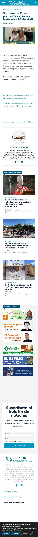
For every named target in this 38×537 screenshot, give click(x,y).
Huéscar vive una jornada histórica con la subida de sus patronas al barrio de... (17, 245)
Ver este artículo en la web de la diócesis (18, 122)
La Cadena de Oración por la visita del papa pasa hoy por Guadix (18, 287)
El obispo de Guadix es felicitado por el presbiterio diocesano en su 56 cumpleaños (18, 203)
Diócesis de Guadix (12, 9)
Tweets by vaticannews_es (13, 497)
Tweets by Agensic (10, 492)
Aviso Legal (23, 534)
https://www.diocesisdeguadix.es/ (19, 150)
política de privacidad (26, 441)
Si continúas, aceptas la (18, 441)
